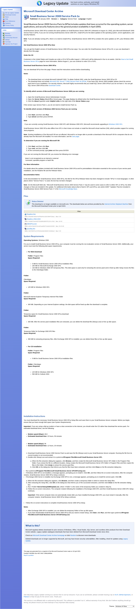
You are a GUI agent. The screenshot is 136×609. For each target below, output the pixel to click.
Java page (75, 136)
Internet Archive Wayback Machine (116, 204)
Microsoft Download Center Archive (43, 11)
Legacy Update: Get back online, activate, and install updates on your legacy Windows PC (68, 3)
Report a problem (29, 555)
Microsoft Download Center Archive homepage (49, 535)
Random (73, 535)
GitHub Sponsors (125, 595)
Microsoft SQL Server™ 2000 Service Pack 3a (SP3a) (68, 81)
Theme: (111, 606)
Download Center (54, 85)
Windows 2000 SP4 (115, 124)
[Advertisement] (11, 78)
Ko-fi (116, 595)
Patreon (26, 597)
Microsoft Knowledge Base (68, 189)
